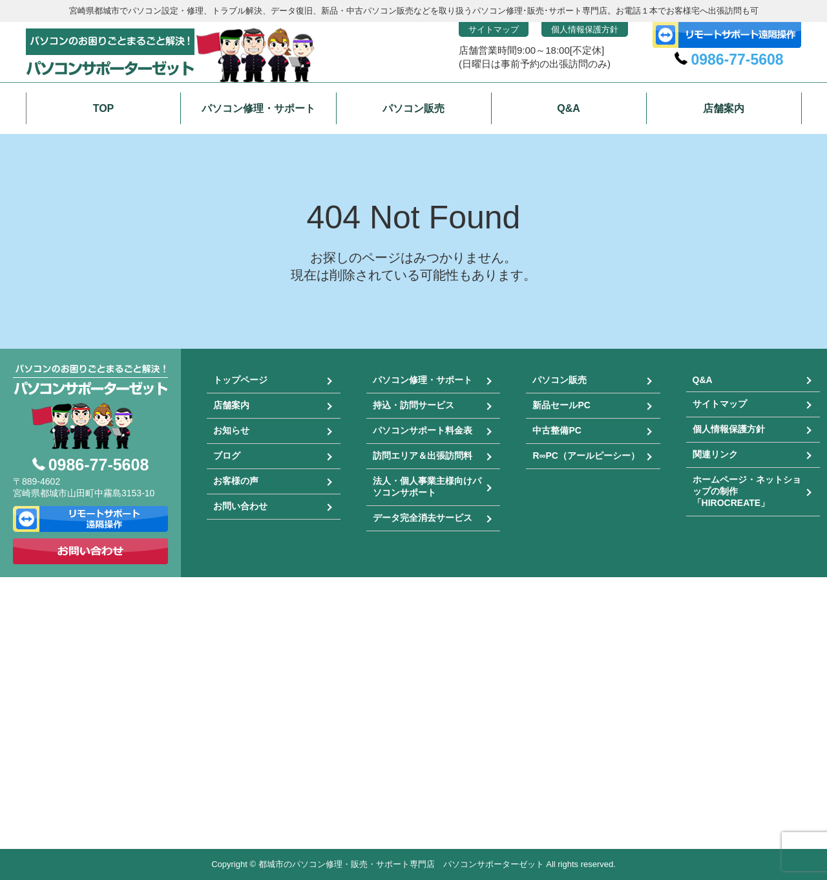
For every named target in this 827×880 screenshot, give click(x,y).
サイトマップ (493, 29)
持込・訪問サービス (413, 405)
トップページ (240, 380)
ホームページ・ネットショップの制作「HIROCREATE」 (747, 491)
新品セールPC (561, 405)
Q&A (703, 380)
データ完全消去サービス (422, 517)
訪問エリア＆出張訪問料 (422, 455)
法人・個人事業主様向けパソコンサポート (427, 487)
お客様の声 (235, 481)
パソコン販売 (559, 380)
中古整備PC (556, 430)
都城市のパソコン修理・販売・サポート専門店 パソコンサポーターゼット (401, 864)
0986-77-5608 (737, 59)
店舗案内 (231, 405)
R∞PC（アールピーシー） (586, 455)
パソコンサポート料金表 (422, 430)
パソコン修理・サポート (422, 380)
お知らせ (231, 430)
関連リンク (715, 454)
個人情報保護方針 (584, 29)
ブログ (226, 455)
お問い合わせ (240, 506)
